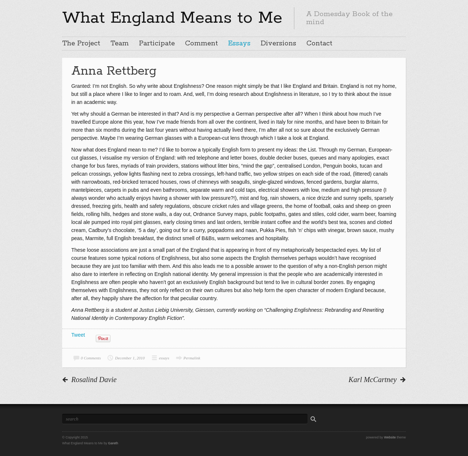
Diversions (278, 43)
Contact (319, 43)
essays (164, 358)
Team (119, 43)
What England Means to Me (172, 18)
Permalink (192, 358)
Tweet (78, 335)
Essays (239, 43)
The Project (81, 43)
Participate (157, 43)
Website (390, 437)
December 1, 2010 (130, 358)
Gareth (113, 443)
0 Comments (91, 358)
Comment (201, 43)
